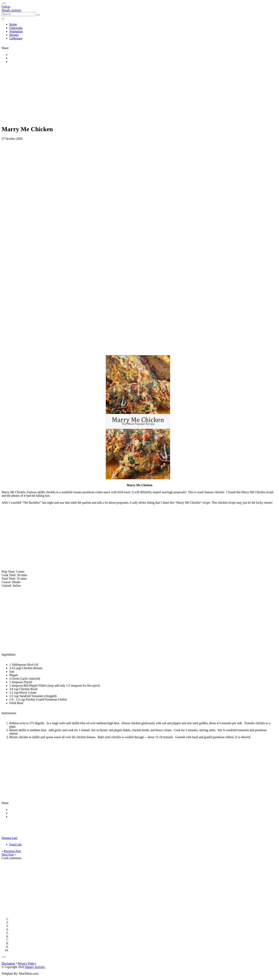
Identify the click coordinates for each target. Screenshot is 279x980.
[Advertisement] (118, 94)
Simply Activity (11, 10)
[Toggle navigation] (3, 18)
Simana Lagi (9, 838)
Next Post (8, 854)
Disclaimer (8, 963)
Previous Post (12, 851)
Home (13, 24)
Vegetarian (15, 31)
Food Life (15, 844)
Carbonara (15, 38)
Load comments (12, 858)
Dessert (14, 34)
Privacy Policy (27, 963)
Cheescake (15, 27)
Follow (6, 6)
